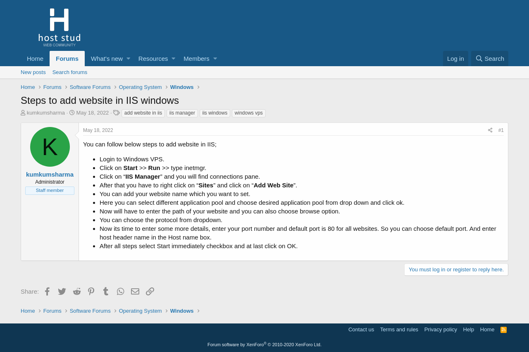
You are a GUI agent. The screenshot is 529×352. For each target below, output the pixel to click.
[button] (128, 58)
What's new (107, 58)
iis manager (182, 113)
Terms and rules (399, 329)
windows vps (249, 113)
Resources (153, 58)
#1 (501, 130)
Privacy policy (440, 329)
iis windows (215, 113)
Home (35, 58)
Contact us (361, 329)
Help (468, 329)
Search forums (70, 72)
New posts (33, 72)
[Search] (489, 58)
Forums (67, 58)
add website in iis (143, 113)
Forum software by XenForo (264, 344)
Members (196, 58)
